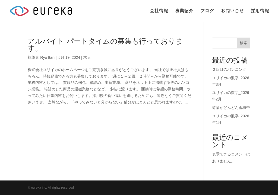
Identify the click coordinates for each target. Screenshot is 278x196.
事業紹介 (184, 11)
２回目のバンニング (229, 69)
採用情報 (260, 11)
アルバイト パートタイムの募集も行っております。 (105, 44)
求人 (87, 57)
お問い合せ (232, 11)
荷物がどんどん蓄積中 (231, 107)
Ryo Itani (47, 57)
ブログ (207, 11)
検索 (243, 43)
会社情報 (159, 11)
